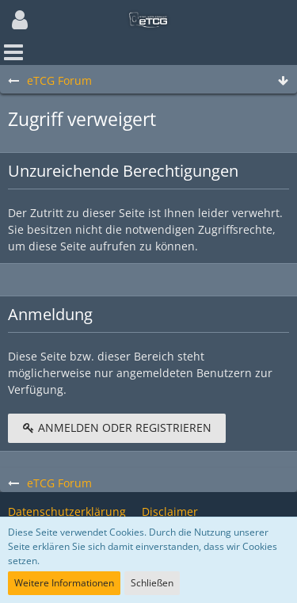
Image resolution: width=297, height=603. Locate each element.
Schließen (152, 583)
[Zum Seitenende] (282, 81)
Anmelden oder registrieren (116, 427)
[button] (20, 19)
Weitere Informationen (64, 583)
